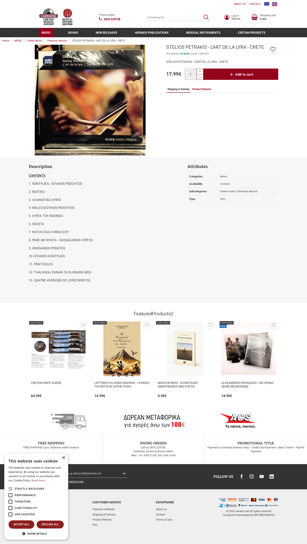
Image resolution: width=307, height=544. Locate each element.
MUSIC (46, 32)
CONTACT (255, 4)
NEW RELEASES (106, 32)
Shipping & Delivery (104, 514)
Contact (160, 514)
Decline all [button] (50, 524)
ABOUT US (240, 4)
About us (161, 509)
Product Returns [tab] (201, 89)
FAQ (95, 524)
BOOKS (73, 32)
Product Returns (102, 519)
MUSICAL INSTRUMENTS (203, 32)
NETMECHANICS (264, 515)
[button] (273, 49)
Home (5, 40)
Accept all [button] (21, 524)
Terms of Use (164, 519)
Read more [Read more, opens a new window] (38, 480)
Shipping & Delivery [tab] (178, 89)
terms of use (76, 481)
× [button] (63, 457)
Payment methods (103, 509)
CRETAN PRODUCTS (251, 32)
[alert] (36, 496)
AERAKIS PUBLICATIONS (152, 32)
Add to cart (244, 74)
